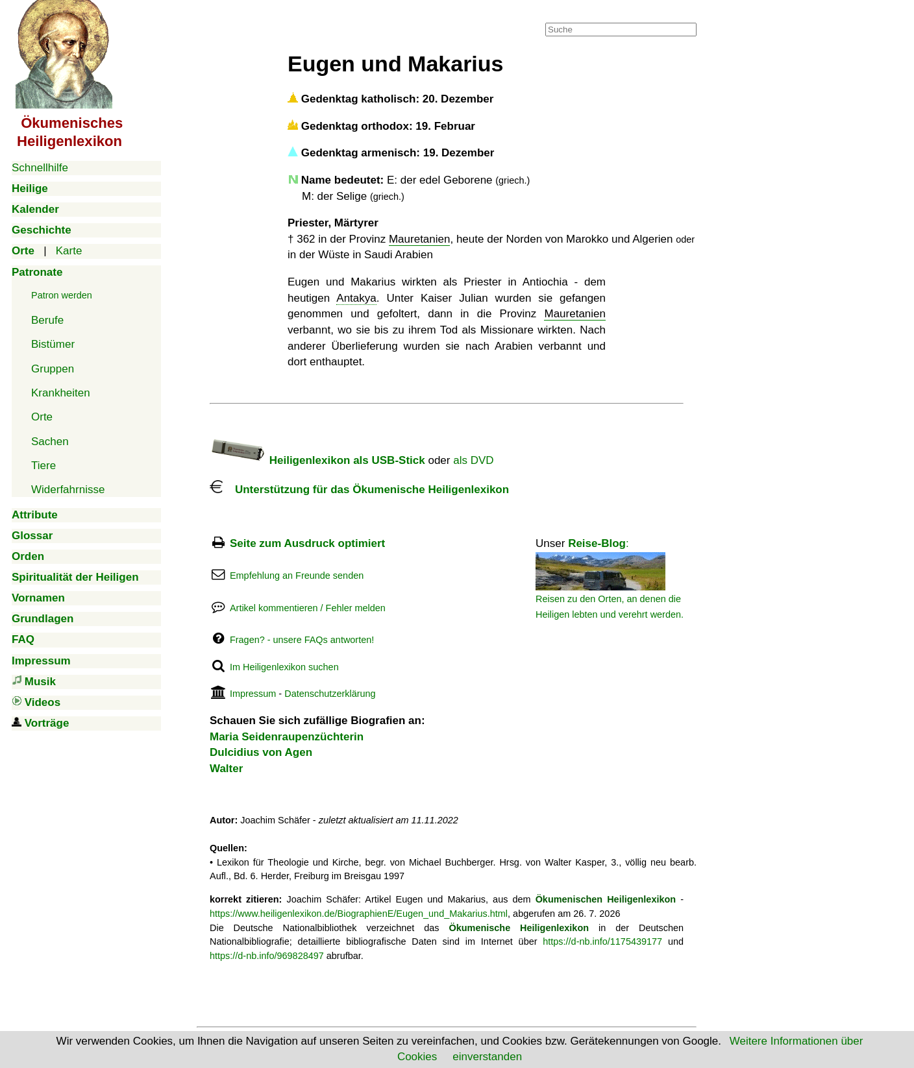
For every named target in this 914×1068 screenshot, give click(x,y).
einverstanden (487, 1056)
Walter (226, 768)
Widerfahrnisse (68, 489)
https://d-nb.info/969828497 (267, 956)
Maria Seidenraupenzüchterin (287, 737)
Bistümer (53, 344)
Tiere (43, 465)
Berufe (47, 320)
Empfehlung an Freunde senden (297, 575)
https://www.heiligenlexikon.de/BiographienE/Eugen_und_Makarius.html (359, 913)
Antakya (356, 298)
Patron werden (61, 295)
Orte (42, 417)
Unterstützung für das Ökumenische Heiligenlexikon (359, 489)
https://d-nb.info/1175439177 (602, 941)
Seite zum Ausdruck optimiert (307, 543)
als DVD (473, 460)
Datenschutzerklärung (329, 693)
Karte (69, 251)
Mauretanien (420, 239)
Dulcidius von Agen (261, 752)
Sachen (50, 441)
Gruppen (52, 369)
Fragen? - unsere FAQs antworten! (302, 640)
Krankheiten (60, 393)
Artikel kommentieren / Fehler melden (308, 608)
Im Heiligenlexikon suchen (284, 667)
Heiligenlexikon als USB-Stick (317, 460)
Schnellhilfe (40, 168)
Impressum (253, 693)
